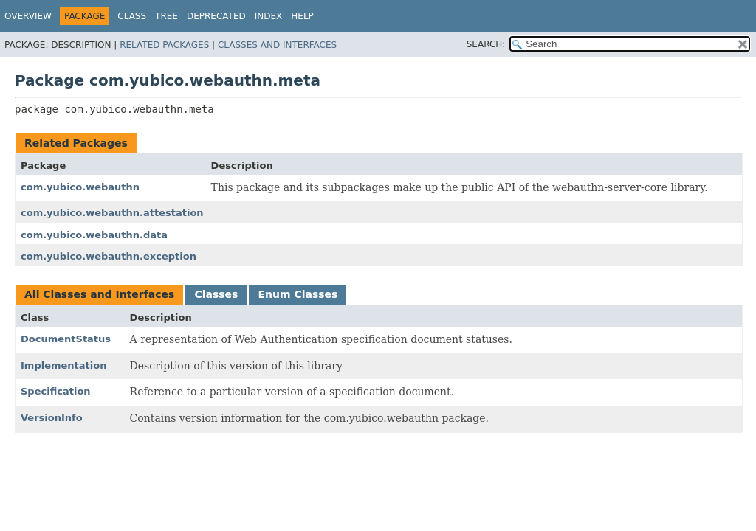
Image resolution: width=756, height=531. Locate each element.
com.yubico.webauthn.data (94, 234)
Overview (28, 16)
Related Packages (164, 45)
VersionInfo (52, 417)
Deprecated (216, 16)
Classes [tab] (216, 294)
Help (302, 16)
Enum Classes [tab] (297, 294)
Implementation (63, 365)
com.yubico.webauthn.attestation (112, 212)
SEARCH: (486, 44)
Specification (56, 391)
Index (269, 16)
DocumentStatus (66, 338)
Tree (166, 16)
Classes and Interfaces (277, 45)
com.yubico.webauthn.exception (108, 256)
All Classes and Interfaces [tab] (99, 294)
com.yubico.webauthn (80, 186)
